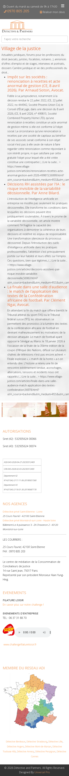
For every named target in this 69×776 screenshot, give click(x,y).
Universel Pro (42, 772)
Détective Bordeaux (15, 741)
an (50, 746)
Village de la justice (21, 48)
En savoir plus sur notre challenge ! (23, 604)
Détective (30, 746)
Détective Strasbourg (36, 741)
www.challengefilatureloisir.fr (19, 644)
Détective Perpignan (45, 751)
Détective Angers (15, 746)
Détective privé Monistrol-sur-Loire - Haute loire (29, 520)
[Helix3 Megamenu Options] (62, 6)
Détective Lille (55, 741)
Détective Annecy (25, 751)
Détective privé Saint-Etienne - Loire (23, 511)
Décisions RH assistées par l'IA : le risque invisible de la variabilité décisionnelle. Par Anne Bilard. (36, 188)
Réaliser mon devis (54, 12)
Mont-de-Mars (42, 746)
